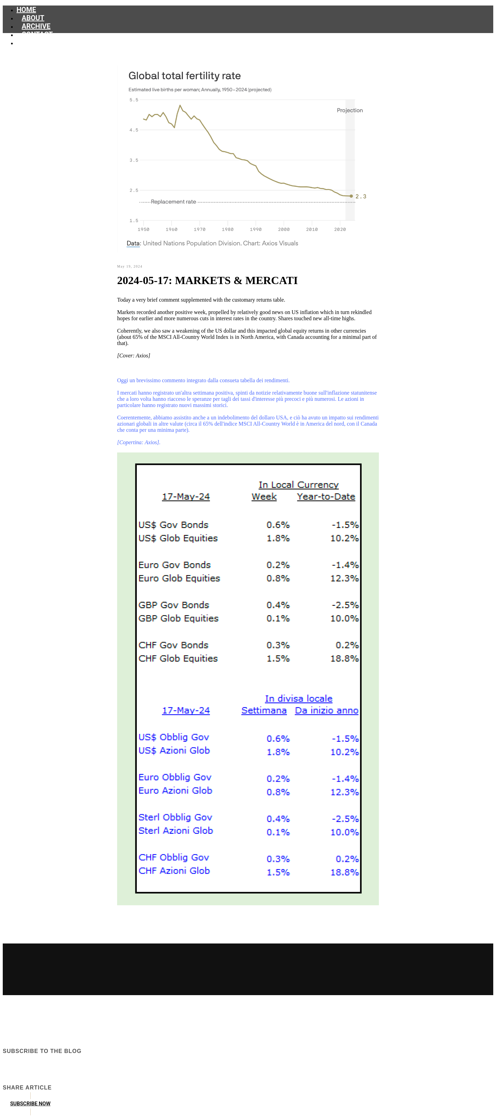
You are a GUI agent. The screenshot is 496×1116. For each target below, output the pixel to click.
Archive (36, 26)
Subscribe (40, 43)
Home (26, 10)
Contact (37, 34)
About (33, 18)
